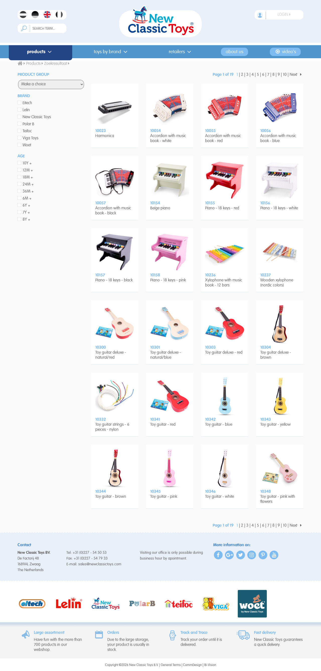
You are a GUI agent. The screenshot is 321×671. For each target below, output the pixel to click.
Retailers (181, 51)
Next (296, 75)
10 (285, 75)
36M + (28, 192)
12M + (28, 170)
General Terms (171, 665)
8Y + (26, 220)
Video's (285, 51)
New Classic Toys (37, 117)
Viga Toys (30, 138)
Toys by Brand (111, 51)
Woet (27, 145)
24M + (28, 184)
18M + (28, 177)
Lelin (26, 110)
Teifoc (27, 131)
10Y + (27, 163)
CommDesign (192, 665)
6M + (27, 199)
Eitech (27, 103)
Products (40, 51)
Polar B (28, 124)
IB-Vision (210, 665)
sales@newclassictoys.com (99, 564)
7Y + (26, 213)
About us (234, 51)
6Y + (26, 206)
